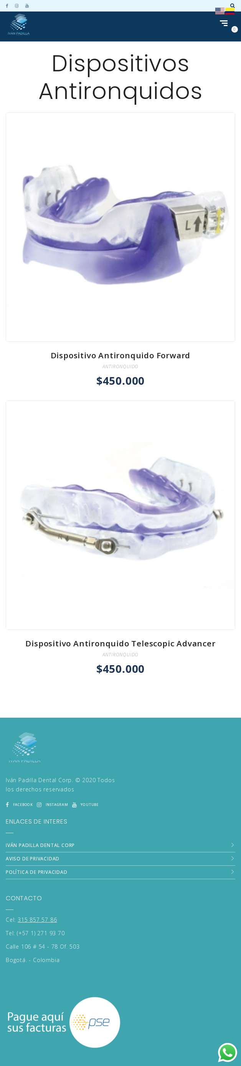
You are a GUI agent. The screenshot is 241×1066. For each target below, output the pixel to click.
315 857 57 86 (37, 899)
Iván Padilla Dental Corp (40, 825)
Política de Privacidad (37, 852)
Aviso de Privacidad (32, 838)
